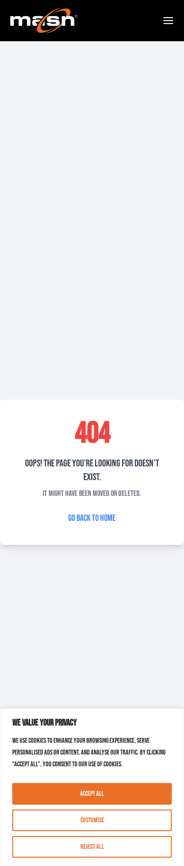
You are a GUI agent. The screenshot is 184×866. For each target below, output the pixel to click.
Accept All (92, 793)
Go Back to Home (92, 518)
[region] (92, 787)
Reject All (92, 846)
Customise (92, 820)
